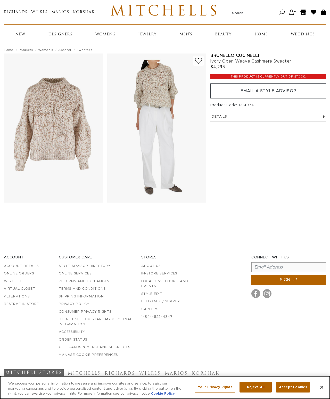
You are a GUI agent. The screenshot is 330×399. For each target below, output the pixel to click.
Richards (15, 12)
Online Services (75, 273)
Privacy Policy (74, 304)
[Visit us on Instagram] (267, 293)
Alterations (17, 296)
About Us (151, 266)
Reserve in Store (21, 304)
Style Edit (151, 294)
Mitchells (165, 12)
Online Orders (19, 273)
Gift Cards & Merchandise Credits (94, 347)
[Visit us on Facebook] (255, 293)
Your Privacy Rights (215, 387)
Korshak (84, 12)
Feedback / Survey (160, 301)
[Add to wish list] (198, 61)
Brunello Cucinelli (234, 55)
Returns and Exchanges (84, 281)
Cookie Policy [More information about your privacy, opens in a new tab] (163, 393)
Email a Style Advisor (268, 91)
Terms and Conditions (82, 288)
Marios (60, 12)
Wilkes (39, 12)
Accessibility (72, 332)
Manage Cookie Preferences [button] (88, 355)
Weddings (303, 34)
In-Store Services (159, 273)
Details (268, 116)
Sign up (289, 280)
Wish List (13, 281)
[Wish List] (314, 12)
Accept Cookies (293, 387)
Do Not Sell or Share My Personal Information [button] (95, 322)
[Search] (282, 12)
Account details (21, 266)
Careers (149, 309)
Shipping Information (81, 296)
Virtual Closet (19, 288)
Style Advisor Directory (84, 266)
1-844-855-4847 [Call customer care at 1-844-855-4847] (157, 317)
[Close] (321, 387)
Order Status (73, 339)
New (20, 34)
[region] (165, 387)
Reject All (256, 387)
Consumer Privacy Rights (85, 311)
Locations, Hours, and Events (164, 284)
